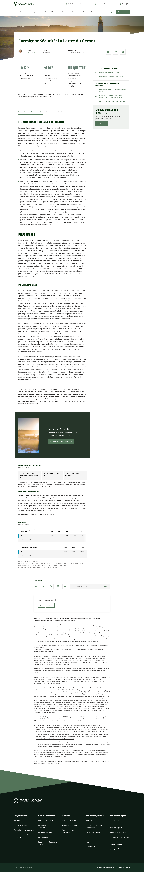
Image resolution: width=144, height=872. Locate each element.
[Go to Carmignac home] (24, 4)
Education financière (69, 820)
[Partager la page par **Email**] (123, 52)
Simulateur (66, 12)
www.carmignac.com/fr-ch (95, 725)
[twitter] (114, 849)
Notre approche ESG (45, 820)
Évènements (76, 12)
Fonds (16, 12)
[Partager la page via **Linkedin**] (108, 52)
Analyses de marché (22, 816)
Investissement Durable (50, 12)
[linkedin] (110, 849)
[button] (24, 816)
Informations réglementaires (115, 821)
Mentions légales (116, 828)
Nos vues (17, 820)
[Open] (28, 12)
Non (50, 605)
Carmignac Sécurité (58, 430)
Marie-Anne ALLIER (30, 53)
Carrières (89, 837)
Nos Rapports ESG (44, 837)
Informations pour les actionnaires (94, 826)
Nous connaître (91, 820)
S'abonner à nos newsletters (68, 831)
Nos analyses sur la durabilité (45, 826)
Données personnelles (118, 832)
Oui (41, 605)
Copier (105, 586)
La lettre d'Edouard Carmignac (21, 836)
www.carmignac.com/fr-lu (100, 742)
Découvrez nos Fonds (70, 825)
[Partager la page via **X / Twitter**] (43, 586)
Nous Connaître (88, 12)
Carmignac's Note (20, 825)
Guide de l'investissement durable (47, 843)
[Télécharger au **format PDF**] (115, 52)
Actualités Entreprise (93, 832)
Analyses (34, 12)
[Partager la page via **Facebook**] (51, 586)
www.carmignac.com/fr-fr (96, 735)
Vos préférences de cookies (120, 837)
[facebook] (118, 849)
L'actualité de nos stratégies (24, 830)
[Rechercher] (111, 12)
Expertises (23, 12)
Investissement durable (47, 816)
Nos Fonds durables (45, 832)
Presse (88, 842)
